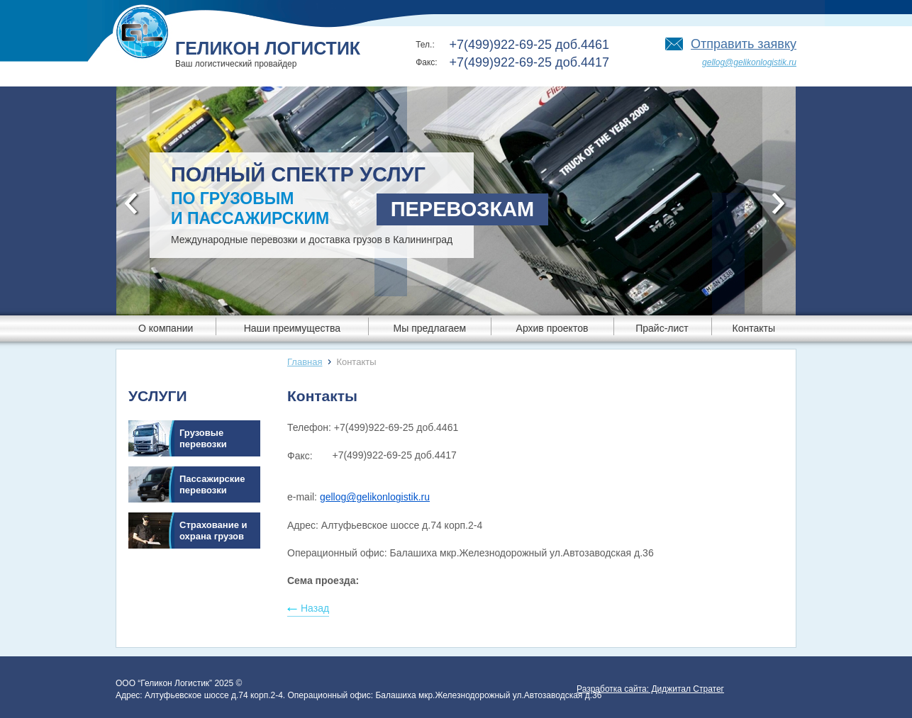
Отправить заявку (743, 44)
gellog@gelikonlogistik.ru (749, 62)
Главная (304, 362)
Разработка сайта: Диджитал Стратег (650, 689)
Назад (315, 608)
